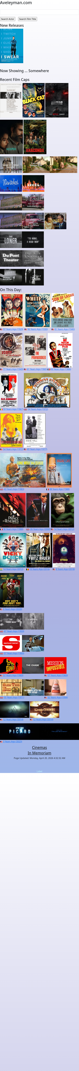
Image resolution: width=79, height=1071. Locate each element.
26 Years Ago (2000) (40, 529)
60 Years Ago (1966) (61, 369)
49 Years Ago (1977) (37, 449)
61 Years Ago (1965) (37, 369)
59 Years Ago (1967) (13, 409)
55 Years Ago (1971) (14, 697)
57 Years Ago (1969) (14, 653)
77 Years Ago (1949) (13, 369)
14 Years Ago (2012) (64, 529)
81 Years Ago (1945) (65, 329)
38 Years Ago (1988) (59, 489)
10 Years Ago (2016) (40, 569)
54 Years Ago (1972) (38, 409)
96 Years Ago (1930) (37, 329)
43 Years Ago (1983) (14, 489)
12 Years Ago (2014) (13, 719)
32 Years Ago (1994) (58, 697)
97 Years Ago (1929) (13, 329)
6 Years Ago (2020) (12, 609)
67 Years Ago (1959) (14, 631)
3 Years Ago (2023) (12, 741)
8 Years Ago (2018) (65, 569)
